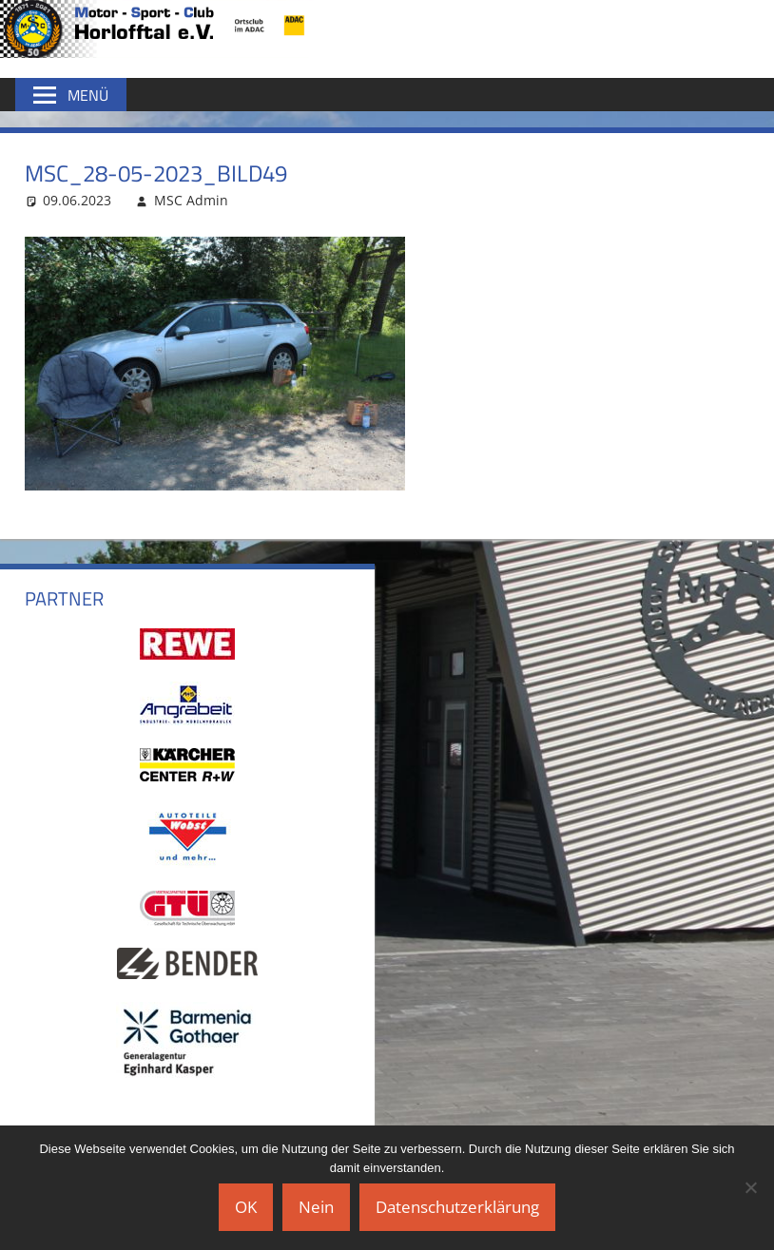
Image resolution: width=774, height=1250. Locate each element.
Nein (316, 1207)
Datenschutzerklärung (457, 1207)
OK (246, 1207)
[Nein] (750, 1187)
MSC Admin (191, 200)
